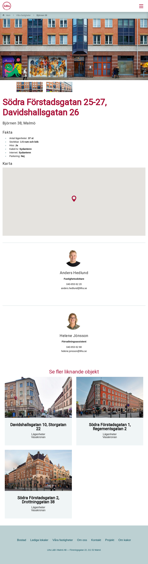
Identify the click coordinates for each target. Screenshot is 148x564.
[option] (30, 87)
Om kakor (124, 540)
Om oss (82, 540)
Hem (8, 15)
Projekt (109, 540)
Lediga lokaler (39, 540)
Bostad (21, 540)
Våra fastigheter (23, 15)
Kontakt (96, 540)
